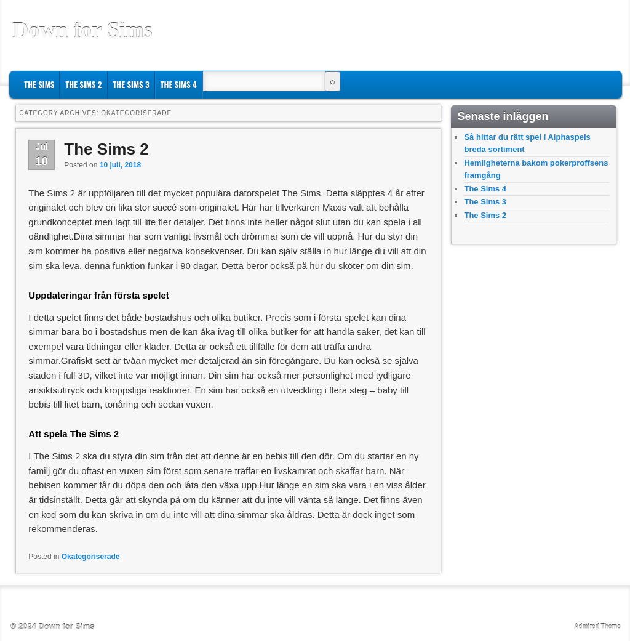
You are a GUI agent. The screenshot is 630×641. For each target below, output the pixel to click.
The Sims (39, 84)
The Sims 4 (179, 84)
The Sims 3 (131, 84)
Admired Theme (597, 626)
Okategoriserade (91, 556)
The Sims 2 (83, 84)
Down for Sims (82, 30)
